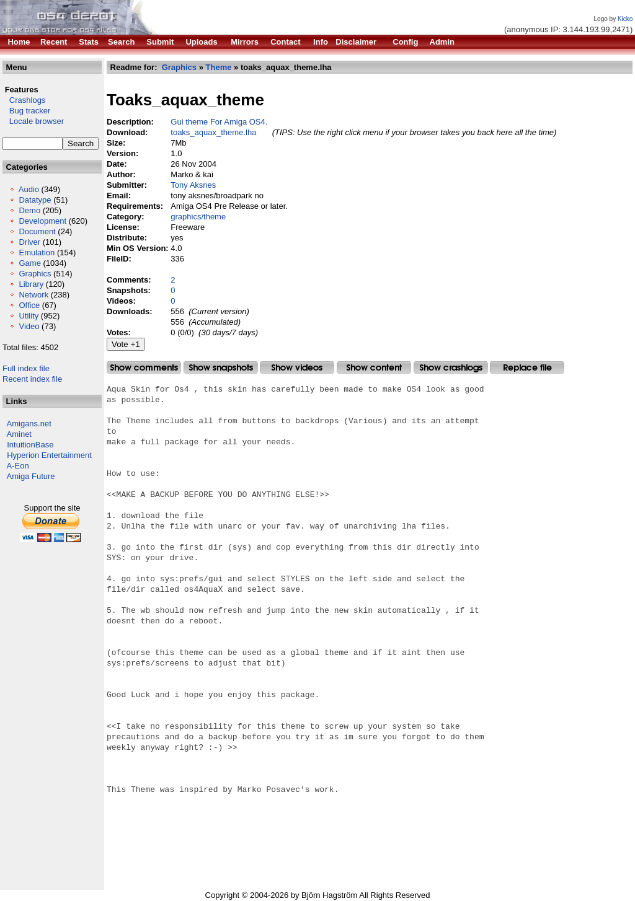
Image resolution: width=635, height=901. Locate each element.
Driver (29, 242)
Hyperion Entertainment (49, 455)
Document (37, 231)
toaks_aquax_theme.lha (213, 132)
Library (31, 284)
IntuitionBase (30, 444)
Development (42, 221)
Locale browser (33, 121)
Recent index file (32, 379)
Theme (219, 67)
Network (33, 294)
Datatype (35, 199)
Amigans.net (29, 423)
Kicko (625, 18)
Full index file (26, 368)
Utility (28, 315)
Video (29, 326)
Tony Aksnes (193, 185)
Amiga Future (31, 476)
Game (29, 263)
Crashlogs (23, 100)
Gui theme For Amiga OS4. (219, 121)
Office (29, 305)
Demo (29, 210)
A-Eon (18, 465)
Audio (29, 189)
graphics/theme (198, 216)
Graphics (35, 273)
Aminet (19, 434)
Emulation (37, 252)
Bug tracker (26, 110)
